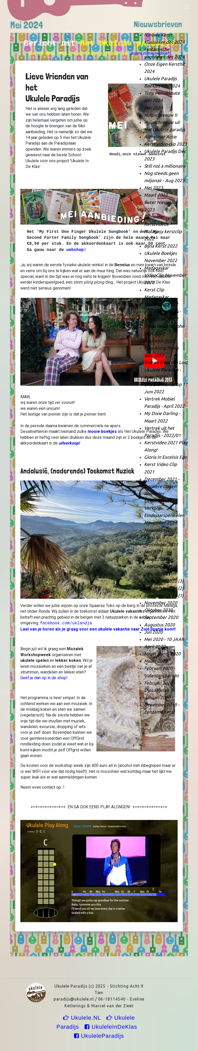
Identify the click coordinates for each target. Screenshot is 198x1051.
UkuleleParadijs (99, 1036)
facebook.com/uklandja (66, 623)
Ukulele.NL (83, 1018)
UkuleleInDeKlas (112, 1027)
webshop (75, 250)
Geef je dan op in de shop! (44, 677)
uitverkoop (69, 443)
